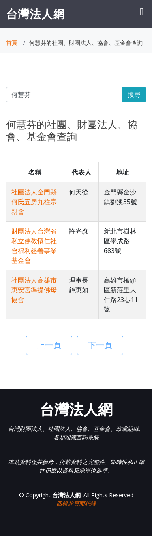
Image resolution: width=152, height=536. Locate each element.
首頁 (11, 42)
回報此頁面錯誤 (76, 503)
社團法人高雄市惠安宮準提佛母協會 (34, 290)
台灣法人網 (35, 13)
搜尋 (134, 94)
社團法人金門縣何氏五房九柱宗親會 (34, 202)
